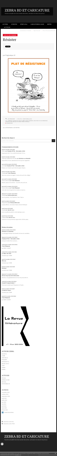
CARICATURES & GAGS (27, 118)
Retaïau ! (4, 268)
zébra (23, 120)
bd (17, 120)
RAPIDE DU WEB (5, 380)
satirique (27, 121)
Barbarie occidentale (24, 158)
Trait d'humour (12, 173)
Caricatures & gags (37, 24)
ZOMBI (3, 356)
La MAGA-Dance (6, 290)
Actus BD (7, 27)
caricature (35, 120)
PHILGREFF (4, 359)
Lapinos (4, 217)
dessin (19, 121)
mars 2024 (4, 408)
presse (23, 121)
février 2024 (5, 410)
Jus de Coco (11, 210)
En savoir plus (18, 454)
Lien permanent (10, 118)
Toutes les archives (9, 412)
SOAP (3, 365)
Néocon (4, 260)
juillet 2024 (4, 400)
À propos (14, 24)
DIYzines (4, 378)
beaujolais (15, 121)
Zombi (3, 173)
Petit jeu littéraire (12, 195)
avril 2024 (4, 406)
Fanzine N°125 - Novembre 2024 (16, 151)
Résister (9, 40)
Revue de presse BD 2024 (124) (10, 275)
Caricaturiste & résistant (25, 30)
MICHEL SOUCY (5, 363)
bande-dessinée (29, 120)
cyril (3, 165)
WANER (3, 367)
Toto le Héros (5, 180)
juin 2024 (4, 402)
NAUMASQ (4, 354)
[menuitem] (6, 24)
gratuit (20, 120)
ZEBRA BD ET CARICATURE (27, 10)
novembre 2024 (5, 392)
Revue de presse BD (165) (49, 30)
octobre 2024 (5, 394)
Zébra (3, 151)
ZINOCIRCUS (5, 357)
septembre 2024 (6, 396)
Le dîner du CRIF (6, 253)
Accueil (5, 24)
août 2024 (4, 398)
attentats (7, 121)
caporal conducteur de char (9, 158)
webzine (10, 120)
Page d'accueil (36, 30)
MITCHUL (4, 382)
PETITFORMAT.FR (6, 384)
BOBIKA (3, 369)
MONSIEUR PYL (5, 361)
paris (11, 121)
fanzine (14, 120)
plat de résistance (43, 120)
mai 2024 (4, 404)
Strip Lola (23, 24)
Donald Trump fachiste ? (8, 283)
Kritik (49, 24)
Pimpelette (5, 202)
